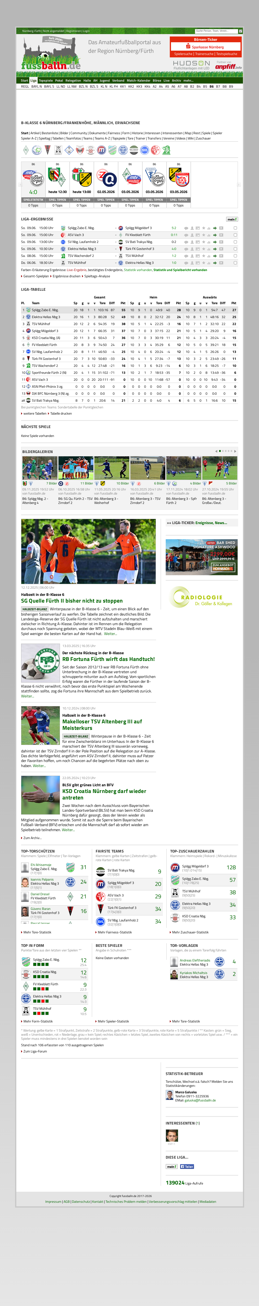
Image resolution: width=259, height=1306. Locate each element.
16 (83, 949)
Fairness (114, 171)
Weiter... (110, 672)
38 (233, 930)
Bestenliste (50, 171)
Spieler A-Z (29, 176)
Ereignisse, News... (211, 561)
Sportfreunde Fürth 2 (47, 410)
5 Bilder (231, 521)
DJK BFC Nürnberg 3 (46, 431)
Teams (88, 176)
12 (83, 998)
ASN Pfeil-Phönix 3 (45, 424)
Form (126, 171)
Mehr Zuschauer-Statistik (190, 970)
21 (83, 934)
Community (79, 171)
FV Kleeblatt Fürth (138, 273)
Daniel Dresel (40, 932)
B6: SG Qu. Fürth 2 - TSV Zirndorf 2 (75, 539)
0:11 (174, 273)
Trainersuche (204, 53)
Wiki (191, 176)
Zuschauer (203, 176)
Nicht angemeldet (53, 31)
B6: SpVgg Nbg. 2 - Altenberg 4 (35, 539)
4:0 (174, 287)
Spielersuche (183, 53)
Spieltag (44, 176)
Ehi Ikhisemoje (41, 903)
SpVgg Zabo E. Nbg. (81, 266)
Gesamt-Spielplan (36, 314)
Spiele (206, 171)
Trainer (140, 176)
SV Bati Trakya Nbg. (139, 280)
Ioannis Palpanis (42, 917)
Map (188, 171)
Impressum (53, 1299)
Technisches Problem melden (126, 1299)
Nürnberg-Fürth (31, 31)
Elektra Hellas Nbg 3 (82, 287)
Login (86, 31)
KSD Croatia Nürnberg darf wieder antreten (104, 832)
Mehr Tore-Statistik (37, 970)
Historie (137, 171)
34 (158, 947)
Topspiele (118, 176)
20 (158, 922)
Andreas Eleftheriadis (195, 998)
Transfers (154, 176)
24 (83, 920)
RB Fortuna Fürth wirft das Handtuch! (108, 697)
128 (231, 905)
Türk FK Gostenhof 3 (139, 287)
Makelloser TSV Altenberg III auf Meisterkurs (102, 763)
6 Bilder (159, 521)
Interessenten (173, 171)
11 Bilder (86, 521)
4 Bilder (195, 521)
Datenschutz (81, 1299)
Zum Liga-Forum (35, 1089)
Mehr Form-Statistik (38, 1059)
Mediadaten (208, 1299)
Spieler (217, 171)
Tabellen (58, 176)
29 (158, 934)
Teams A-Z (102, 176)
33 (233, 955)
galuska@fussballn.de (200, 1138)
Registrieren (73, 31)
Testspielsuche (226, 53)
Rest (196, 171)
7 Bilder (51, 521)
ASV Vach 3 (76, 273)
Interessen (152, 171)
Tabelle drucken (61, 451)
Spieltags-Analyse (97, 314)
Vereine (168, 176)
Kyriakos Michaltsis (193, 1011)
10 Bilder (122, 521)
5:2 (174, 266)
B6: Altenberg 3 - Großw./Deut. (214, 539)
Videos (181, 176)
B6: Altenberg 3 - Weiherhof (106, 539)
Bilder (64, 171)
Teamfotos (73, 176)
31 (83, 905)
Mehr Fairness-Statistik (115, 970)
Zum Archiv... (33, 876)
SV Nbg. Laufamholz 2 (83, 280)
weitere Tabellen (35, 451)
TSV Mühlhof (134, 293)
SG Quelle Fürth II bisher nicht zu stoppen (72, 639)
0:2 (174, 280)
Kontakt (97, 1299)
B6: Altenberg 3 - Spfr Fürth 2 (181, 539)
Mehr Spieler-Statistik (113, 1059)
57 (233, 918)
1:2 (174, 293)
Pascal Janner (40, 961)
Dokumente (97, 171)
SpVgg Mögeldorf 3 (138, 266)
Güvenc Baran (41, 946)
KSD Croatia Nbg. (44, 376)
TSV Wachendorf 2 (81, 293)
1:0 (174, 300)
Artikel (35, 171)
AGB (67, 1299)
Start (24, 171)
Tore (130, 176)
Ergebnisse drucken (67, 314)
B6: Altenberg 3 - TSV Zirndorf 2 (145, 539)
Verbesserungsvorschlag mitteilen (173, 1299)
